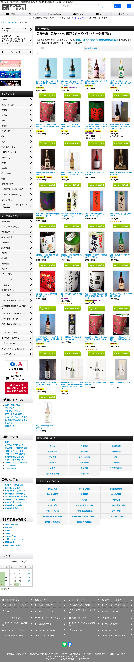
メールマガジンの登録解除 (16, 464)
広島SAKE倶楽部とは (14, 486)
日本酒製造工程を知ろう (15, 494)
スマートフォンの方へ (14, 415)
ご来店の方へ (10, 469)
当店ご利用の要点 (12, 406)
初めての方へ (10, 409)
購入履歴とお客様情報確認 (16, 449)
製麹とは (9, 531)
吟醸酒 (108, 41)
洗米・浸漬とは (11, 526)
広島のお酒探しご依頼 (14, 458)
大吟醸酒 (91, 41)
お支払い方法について (14, 446)
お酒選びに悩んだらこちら (16, 421)
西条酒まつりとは (12, 489)
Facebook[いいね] (13, 546)
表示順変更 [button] (91, 49)
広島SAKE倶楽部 (67, 659)
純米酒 (114, 41)
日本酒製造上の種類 (13, 506)
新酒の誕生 (9, 543)
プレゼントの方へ (12, 412)
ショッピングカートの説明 (16, 418)
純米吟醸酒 (100, 41)
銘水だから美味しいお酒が (16, 498)
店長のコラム (10, 427)
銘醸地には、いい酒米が (15, 500)
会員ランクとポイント (14, 452)
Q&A (7, 443)
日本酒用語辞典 (11, 509)
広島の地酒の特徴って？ (15, 492)
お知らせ (9, 424)
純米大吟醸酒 (81, 41)
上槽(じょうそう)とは (14, 540)
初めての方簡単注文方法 (15, 455)
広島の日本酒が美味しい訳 (16, 503)
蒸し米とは (9, 528)
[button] (129, 6)
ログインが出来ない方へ (15, 461)
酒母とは (9, 534)
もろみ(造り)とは (12, 537)
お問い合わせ (10, 466)
